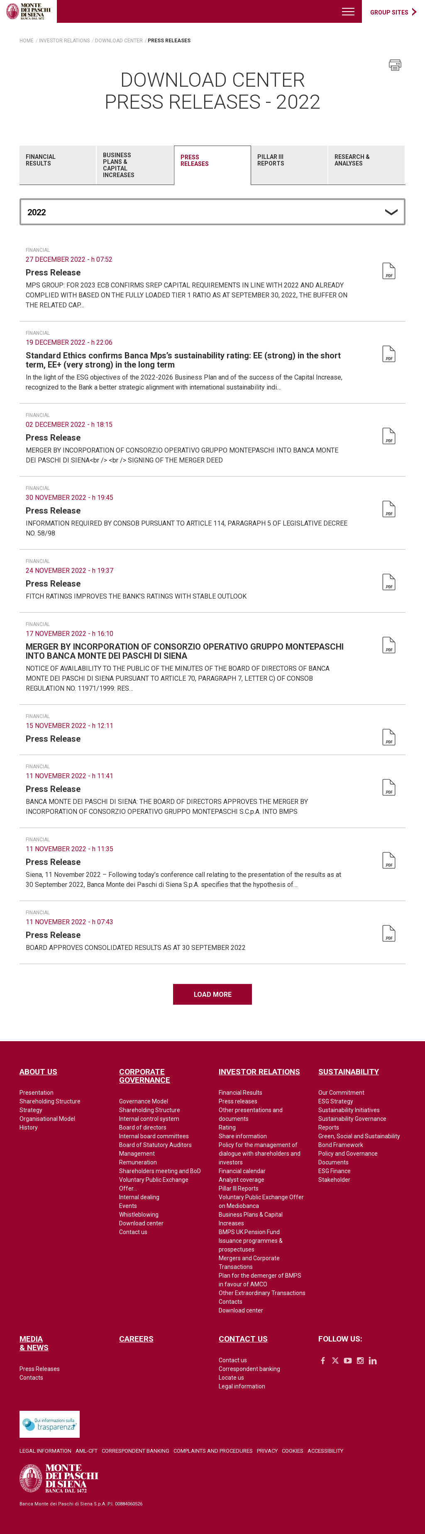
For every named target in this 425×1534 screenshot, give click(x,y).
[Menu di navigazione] (349, 11)
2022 (36, 212)
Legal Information (45, 1451)
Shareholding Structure (50, 1101)
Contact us (133, 1232)
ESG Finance (334, 1171)
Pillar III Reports (270, 160)
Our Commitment (341, 1092)
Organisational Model (47, 1118)
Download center (141, 1223)
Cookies (292, 1451)
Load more (213, 994)
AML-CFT (87, 1451)
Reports (328, 1127)
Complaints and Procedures (213, 1451)
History (29, 1127)
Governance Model (143, 1101)
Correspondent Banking (135, 1451)
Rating (227, 1127)
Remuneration (138, 1162)
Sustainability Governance (352, 1118)
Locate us (231, 1377)
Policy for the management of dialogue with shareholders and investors (259, 1154)
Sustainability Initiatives (349, 1110)
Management (137, 1153)
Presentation (37, 1092)
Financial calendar (242, 1171)
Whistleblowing (139, 1214)
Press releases (238, 1101)
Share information (243, 1136)
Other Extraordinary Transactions (262, 1293)
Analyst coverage (241, 1179)
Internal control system (149, 1118)
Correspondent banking (249, 1369)
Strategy (31, 1110)
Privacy (267, 1451)
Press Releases (195, 160)
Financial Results (41, 160)
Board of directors (142, 1127)
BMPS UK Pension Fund (249, 1232)
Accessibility (325, 1451)
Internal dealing (139, 1197)
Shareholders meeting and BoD (160, 1171)
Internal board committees (154, 1136)
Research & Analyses (352, 160)
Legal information (242, 1386)
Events (128, 1206)
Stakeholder (334, 1179)
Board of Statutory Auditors (155, 1145)
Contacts (230, 1301)
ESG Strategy (335, 1101)
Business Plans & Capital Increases (118, 165)
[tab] (58, 165)
